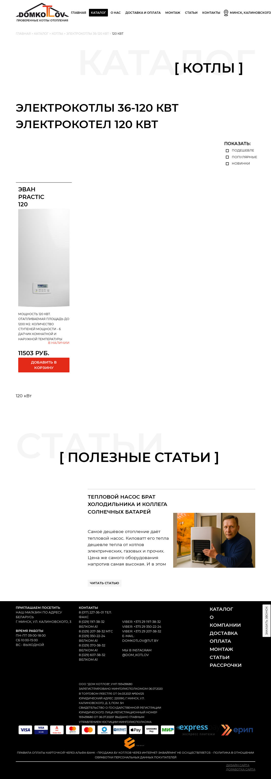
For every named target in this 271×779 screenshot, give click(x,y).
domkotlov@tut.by (140, 640)
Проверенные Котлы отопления (42, 12)
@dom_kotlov (135, 655)
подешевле (239, 150)
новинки (237, 163)
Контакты (211, 13)
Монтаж (221, 649)
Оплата (220, 641)
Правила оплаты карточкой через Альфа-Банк (56, 752)
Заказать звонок (266, 620)
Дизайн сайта (237, 765)
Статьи (191, 13)
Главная (78, 13)
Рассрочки (226, 665)
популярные (240, 157)
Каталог (98, 13)
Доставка (224, 633)
